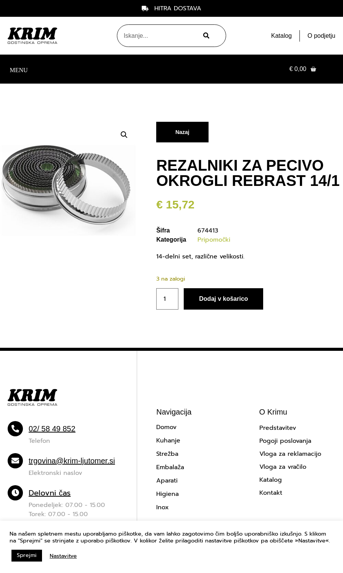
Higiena (167, 494)
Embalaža (170, 467)
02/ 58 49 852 (52, 429)
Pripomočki (213, 239)
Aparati (167, 480)
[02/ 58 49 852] (15, 428)
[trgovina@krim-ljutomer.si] (15, 460)
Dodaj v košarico (223, 298)
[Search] (205, 36)
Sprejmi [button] (27, 555)
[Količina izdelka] (167, 299)
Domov (166, 427)
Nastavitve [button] (63, 555)
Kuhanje (168, 440)
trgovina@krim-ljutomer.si (72, 461)
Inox (162, 507)
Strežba (167, 454)
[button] (19, 69)
